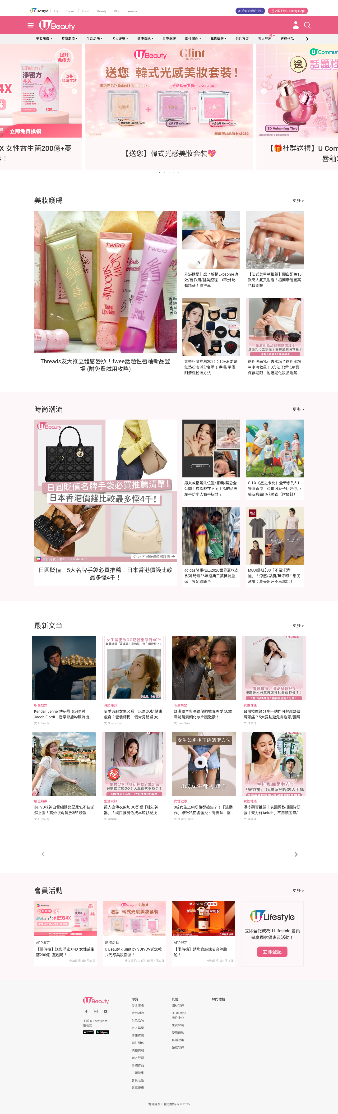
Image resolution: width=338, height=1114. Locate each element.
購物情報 (217, 39)
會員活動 (138, 1080)
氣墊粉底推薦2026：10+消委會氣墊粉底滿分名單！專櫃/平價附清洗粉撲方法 (210, 367)
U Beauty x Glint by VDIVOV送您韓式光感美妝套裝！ (133, 952)
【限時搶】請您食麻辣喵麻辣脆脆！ (200, 952)
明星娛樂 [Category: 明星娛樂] (40, 705)
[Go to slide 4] (173, 172)
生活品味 (93, 39)
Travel (70, 11)
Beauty (101, 11)
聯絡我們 (178, 1047)
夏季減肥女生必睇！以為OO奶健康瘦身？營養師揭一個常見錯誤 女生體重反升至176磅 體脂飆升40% (133, 717)
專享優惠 (138, 1088)
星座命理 (169, 39)
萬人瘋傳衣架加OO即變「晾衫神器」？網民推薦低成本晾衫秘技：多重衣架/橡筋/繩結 (132, 813)
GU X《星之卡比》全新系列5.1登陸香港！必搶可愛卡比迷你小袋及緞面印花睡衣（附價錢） (274, 489)
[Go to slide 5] (178, 172)
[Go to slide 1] (159, 172)
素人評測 (138, 1058)
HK (56, 11)
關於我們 (178, 1006)
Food (85, 11)
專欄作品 (138, 1065)
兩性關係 (191, 39)
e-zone (132, 11)
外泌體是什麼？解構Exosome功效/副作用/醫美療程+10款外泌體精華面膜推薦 (211, 280)
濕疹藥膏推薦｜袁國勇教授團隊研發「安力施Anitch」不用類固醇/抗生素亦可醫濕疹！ (272, 813)
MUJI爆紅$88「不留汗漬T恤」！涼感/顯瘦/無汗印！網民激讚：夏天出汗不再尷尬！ (274, 576)
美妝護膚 (42, 39)
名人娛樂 (118, 39)
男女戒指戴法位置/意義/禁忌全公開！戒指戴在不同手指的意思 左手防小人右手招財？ (210, 489)
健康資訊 (144, 39)
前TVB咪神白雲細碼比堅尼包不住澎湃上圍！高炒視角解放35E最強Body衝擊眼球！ (64, 813)
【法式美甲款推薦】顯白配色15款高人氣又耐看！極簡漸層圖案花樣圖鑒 (274, 280)
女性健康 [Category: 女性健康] (250, 705)
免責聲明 (178, 1025)
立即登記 (272, 952)
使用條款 (178, 1033)
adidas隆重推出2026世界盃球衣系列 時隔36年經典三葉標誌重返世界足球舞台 (211, 576)
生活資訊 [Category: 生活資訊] (110, 801)
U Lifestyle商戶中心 (250, 11)
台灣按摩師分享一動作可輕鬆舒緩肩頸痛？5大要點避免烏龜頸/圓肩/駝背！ (273, 717)
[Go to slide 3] (169, 172)
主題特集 (138, 1073)
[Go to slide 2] (164, 172)
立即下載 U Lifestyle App (288, 11)
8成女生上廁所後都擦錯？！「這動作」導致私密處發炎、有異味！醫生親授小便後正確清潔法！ (203, 813)
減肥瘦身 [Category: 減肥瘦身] (110, 705)
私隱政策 (178, 1040)
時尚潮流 (68, 39)
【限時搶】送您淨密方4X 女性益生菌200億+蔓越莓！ (65, 952)
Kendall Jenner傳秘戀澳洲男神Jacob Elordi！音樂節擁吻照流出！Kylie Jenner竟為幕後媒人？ (63, 717)
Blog (117, 11)
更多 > (298, 200)
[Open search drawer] (307, 25)
